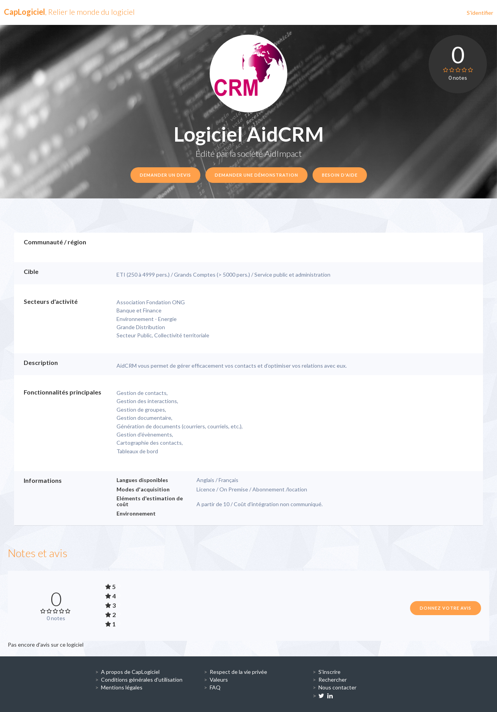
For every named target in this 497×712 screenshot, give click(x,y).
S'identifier (480, 12)
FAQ (215, 687)
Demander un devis (165, 174)
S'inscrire (329, 671)
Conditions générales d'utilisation (141, 679)
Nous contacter (337, 687)
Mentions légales (121, 687)
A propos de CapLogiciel (130, 671)
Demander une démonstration (256, 174)
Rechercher (332, 679)
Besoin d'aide (340, 174)
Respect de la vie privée (238, 671)
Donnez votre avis (445, 607)
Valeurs (219, 679)
